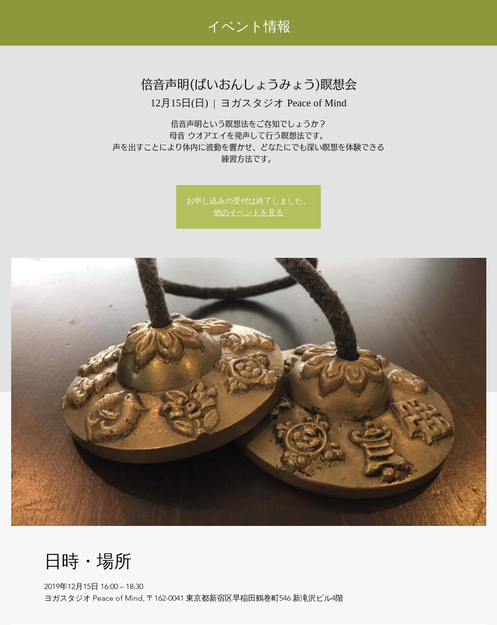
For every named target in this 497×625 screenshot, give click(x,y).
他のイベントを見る (248, 212)
